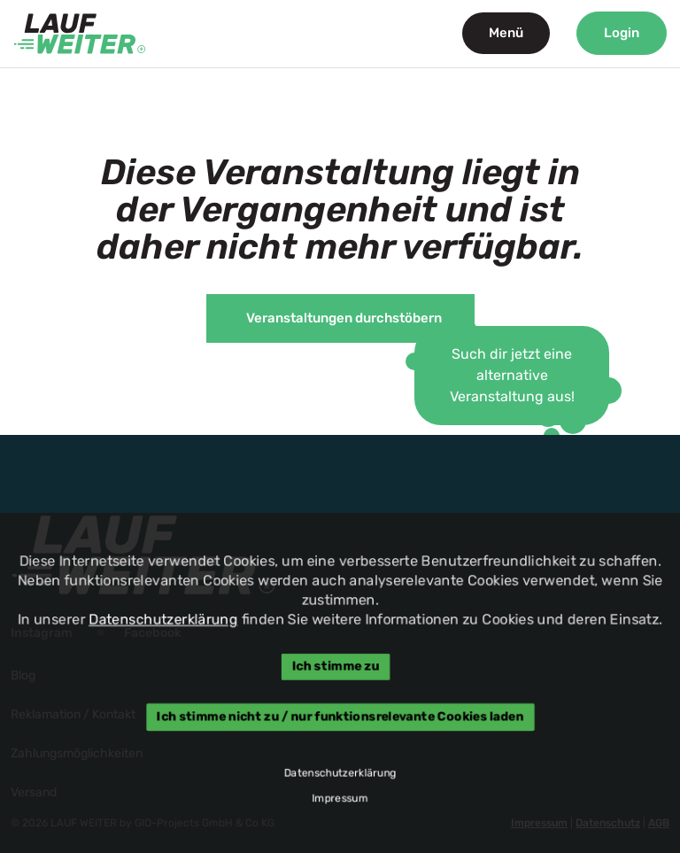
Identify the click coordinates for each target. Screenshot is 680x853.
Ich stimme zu (336, 666)
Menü (506, 33)
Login (621, 33)
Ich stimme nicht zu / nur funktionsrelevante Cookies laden (340, 717)
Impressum (340, 800)
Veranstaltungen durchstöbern (344, 318)
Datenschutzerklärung (161, 618)
